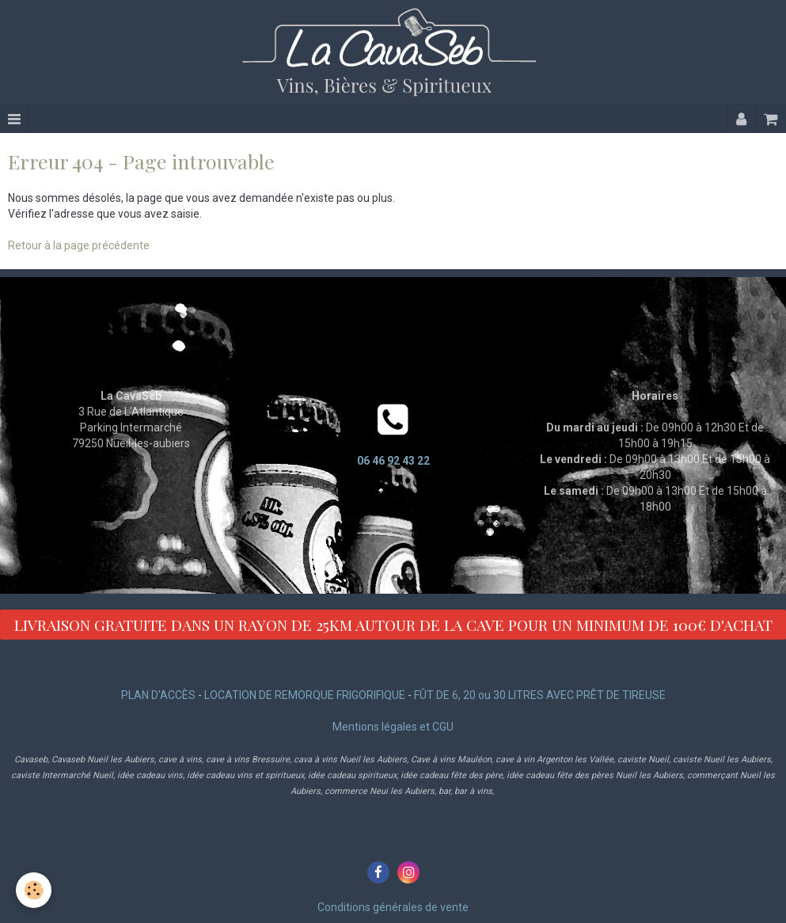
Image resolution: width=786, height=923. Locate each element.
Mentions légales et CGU (393, 726)
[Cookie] (33, 890)
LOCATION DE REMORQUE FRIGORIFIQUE (304, 695)
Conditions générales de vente (393, 907)
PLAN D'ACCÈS (158, 695)
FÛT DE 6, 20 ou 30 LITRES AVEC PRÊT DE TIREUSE (540, 695)
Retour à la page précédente (79, 245)
